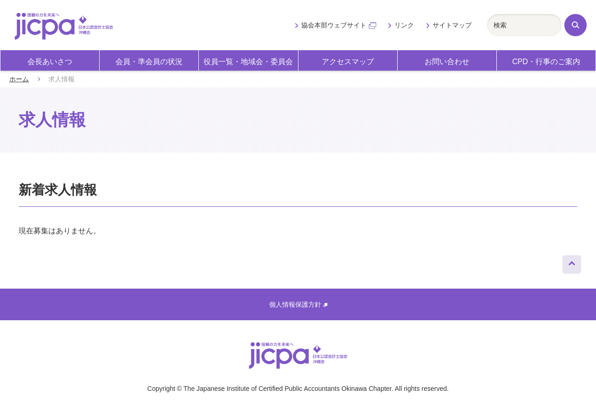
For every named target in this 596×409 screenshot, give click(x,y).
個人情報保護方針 (298, 304)
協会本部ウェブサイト (338, 25)
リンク (404, 25)
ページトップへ (571, 262)
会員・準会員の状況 (149, 62)
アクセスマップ (348, 62)
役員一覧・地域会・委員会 (248, 62)
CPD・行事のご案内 (546, 62)
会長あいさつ (49, 62)
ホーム (19, 79)
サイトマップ (452, 25)
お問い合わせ (447, 62)
